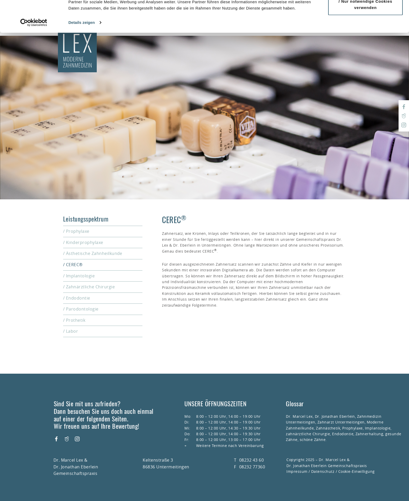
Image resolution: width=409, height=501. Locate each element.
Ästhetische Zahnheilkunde (94, 253)
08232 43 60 (251, 460)
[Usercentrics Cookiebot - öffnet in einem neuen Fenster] (34, 52)
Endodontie (78, 298)
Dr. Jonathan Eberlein (335, 416)
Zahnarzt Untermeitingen (341, 422)
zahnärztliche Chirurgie (308, 433)
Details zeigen (81, 52)
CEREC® (74, 264)
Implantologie (80, 276)
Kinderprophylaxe (84, 242)
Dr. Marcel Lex (299, 416)
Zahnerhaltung (369, 433)
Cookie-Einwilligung (356, 471)
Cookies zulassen (366, 13)
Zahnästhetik (328, 428)
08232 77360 (252, 467)
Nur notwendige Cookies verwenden (366, 34)
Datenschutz (322, 471)
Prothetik (75, 320)
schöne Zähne (313, 439)
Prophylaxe (77, 231)
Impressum (296, 471)
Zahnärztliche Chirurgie (90, 287)
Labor (72, 331)
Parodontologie (82, 309)
